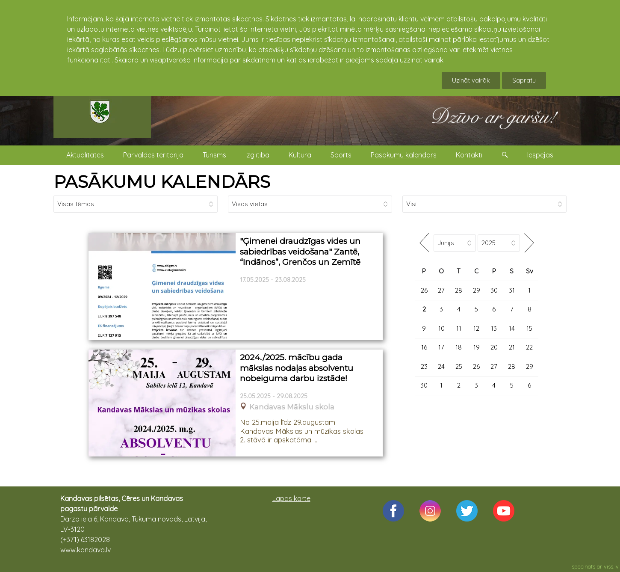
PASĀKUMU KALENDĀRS (161, 181)
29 (476, 290)
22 (529, 347)
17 (441, 347)
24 (441, 366)
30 (494, 290)
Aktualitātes (85, 155)
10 (441, 328)
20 (494, 347)
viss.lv (611, 566)
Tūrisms (214, 155)
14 (512, 328)
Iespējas (540, 155)
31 (512, 290)
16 (424, 347)
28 (458, 290)
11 (458, 328)
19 (476, 347)
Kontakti (469, 155)
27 (441, 290)
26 (424, 290)
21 (512, 347)
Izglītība (257, 155)
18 (458, 347)
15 (529, 328)
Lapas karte (291, 498)
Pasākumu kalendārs (404, 155)
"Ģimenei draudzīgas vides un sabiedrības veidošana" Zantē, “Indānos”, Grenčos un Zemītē (300, 251)
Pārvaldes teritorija (153, 155)
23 (424, 366)
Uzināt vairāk (471, 80)
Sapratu (524, 80)
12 (476, 328)
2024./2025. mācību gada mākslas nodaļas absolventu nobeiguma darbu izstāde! (296, 368)
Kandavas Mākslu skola (291, 407)
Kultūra (300, 155)
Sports (341, 155)
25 (458, 366)
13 (494, 328)
